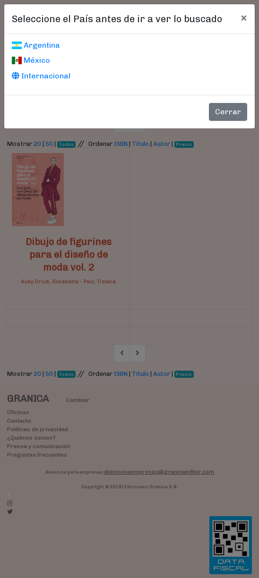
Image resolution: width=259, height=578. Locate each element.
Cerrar (228, 111)
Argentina (36, 45)
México (31, 60)
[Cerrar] (244, 17)
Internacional (41, 75)
